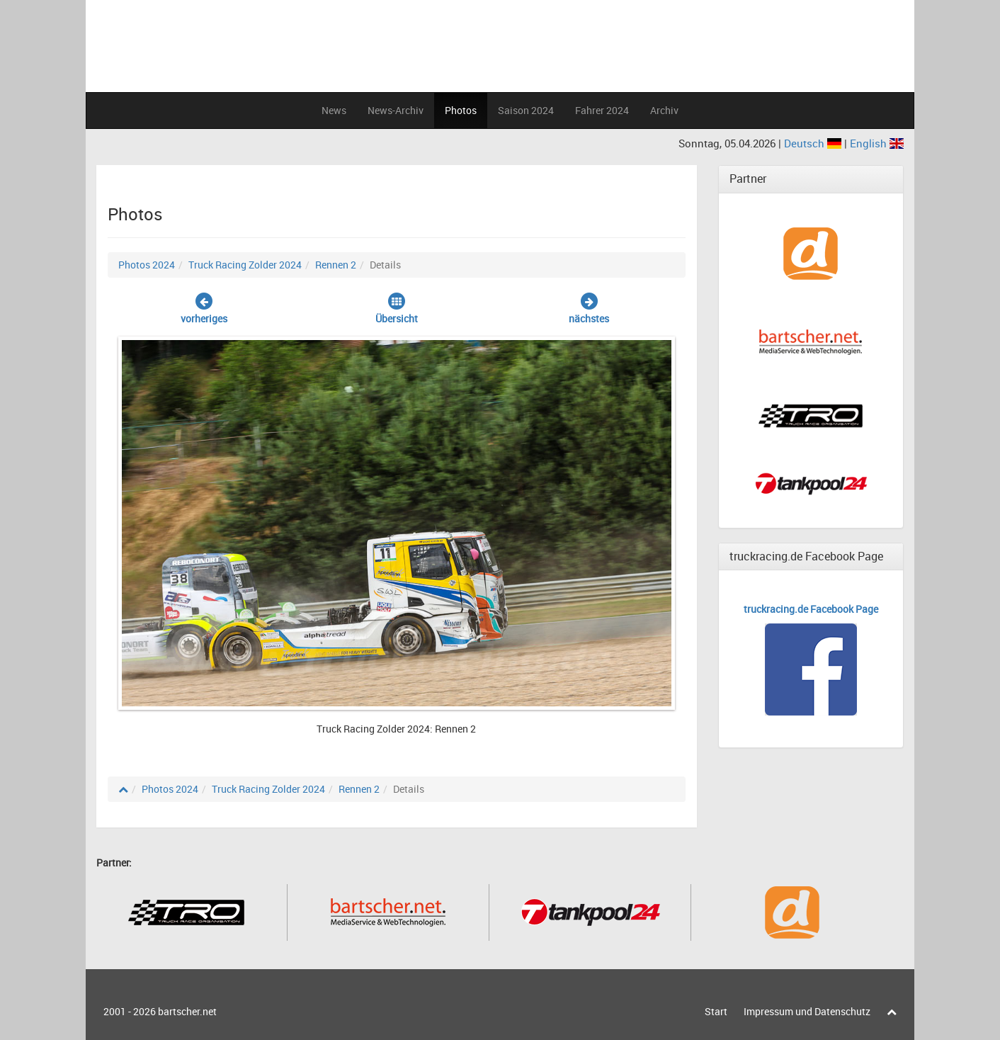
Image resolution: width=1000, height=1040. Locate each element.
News (334, 110)
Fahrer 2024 (602, 110)
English (877, 143)
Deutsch (814, 143)
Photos (461, 110)
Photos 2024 (146, 264)
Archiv (664, 110)
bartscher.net (187, 1011)
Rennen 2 (335, 264)
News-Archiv (396, 110)
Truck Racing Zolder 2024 (245, 264)
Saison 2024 (526, 110)
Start (716, 1011)
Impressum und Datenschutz (807, 1011)
